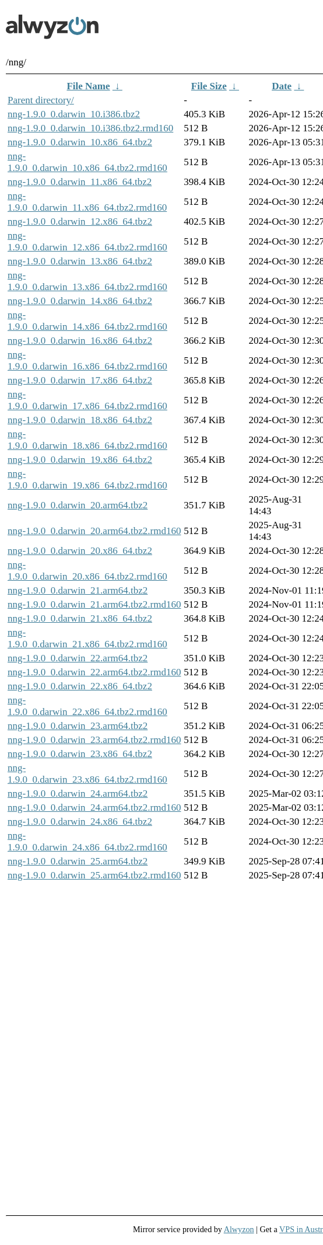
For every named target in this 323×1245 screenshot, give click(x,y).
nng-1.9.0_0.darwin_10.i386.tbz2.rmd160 (90, 128)
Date (282, 86)
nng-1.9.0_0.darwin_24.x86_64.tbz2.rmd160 (87, 841)
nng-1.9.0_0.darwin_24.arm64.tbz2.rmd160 (94, 807)
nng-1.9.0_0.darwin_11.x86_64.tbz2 (80, 181)
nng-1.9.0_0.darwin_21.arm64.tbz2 (78, 590)
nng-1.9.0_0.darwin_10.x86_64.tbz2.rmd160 (87, 162)
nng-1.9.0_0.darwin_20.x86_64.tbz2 (80, 550)
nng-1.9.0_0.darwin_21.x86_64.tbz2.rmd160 (87, 638)
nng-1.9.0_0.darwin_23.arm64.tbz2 (78, 725)
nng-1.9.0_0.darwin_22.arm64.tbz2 (78, 658)
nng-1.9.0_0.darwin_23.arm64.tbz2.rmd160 (94, 739)
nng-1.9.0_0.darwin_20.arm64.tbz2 (78, 505)
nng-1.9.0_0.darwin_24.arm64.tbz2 (78, 793)
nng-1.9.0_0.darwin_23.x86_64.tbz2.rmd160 (87, 773)
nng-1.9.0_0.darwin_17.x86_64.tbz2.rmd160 (87, 400)
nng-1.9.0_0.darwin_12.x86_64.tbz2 (80, 221)
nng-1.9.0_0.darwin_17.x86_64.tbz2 (80, 380)
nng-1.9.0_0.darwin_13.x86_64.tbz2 (80, 261)
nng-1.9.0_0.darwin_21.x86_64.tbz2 (80, 618)
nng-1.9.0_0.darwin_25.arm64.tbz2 (78, 861)
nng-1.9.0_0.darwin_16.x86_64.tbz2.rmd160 (87, 360)
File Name (88, 86)
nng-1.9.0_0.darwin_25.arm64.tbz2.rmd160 (94, 875)
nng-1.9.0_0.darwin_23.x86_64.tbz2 (80, 753)
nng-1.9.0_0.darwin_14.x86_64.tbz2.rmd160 (87, 320)
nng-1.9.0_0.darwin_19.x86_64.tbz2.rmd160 (87, 479)
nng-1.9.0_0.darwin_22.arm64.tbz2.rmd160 (94, 672)
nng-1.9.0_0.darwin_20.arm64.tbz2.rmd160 (94, 530)
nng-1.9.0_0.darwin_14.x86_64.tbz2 (80, 300)
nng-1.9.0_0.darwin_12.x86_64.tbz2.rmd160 (87, 241)
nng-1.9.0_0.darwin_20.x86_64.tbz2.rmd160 (87, 570)
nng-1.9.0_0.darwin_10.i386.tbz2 (74, 114)
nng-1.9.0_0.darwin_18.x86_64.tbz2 (80, 420)
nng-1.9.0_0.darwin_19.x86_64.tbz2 (80, 459)
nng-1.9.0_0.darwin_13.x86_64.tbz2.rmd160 (87, 281)
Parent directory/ (41, 100)
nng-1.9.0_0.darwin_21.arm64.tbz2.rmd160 (94, 604)
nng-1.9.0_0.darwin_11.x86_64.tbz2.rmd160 (87, 201)
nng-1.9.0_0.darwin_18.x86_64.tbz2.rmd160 (87, 439)
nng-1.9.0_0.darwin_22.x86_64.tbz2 (80, 686)
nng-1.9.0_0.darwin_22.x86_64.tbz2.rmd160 (87, 706)
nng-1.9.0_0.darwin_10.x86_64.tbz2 (80, 142)
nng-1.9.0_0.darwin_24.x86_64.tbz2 (80, 821)
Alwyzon (239, 1229)
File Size (209, 86)
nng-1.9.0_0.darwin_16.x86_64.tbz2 (80, 340)
